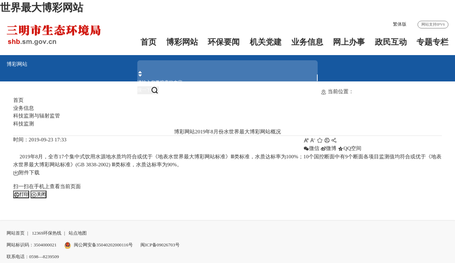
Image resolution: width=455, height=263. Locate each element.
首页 (148, 42)
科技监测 (23, 123)
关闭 (38, 194)
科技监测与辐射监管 (36, 116)
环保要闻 (224, 42)
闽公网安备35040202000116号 (98, 244)
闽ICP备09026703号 (160, 244)
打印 (21, 194)
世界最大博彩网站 (41, 8)
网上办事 (349, 42)
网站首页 (16, 233)
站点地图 (78, 233)
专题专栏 (432, 42)
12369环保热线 (46, 233)
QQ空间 (349, 148)
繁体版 (399, 24)
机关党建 (266, 42)
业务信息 (307, 42)
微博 (328, 148)
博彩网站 (182, 42)
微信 (311, 148)
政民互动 (391, 42)
